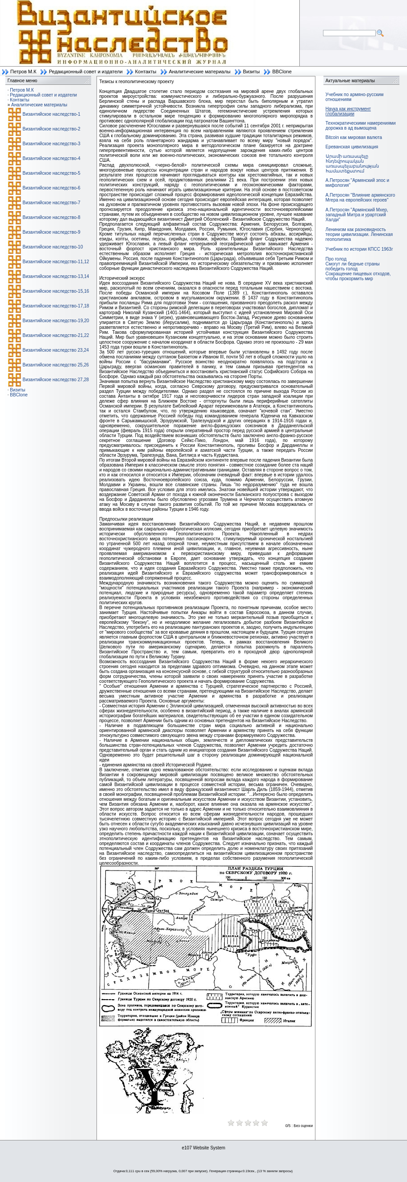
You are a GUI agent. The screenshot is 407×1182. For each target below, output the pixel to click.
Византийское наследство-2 (51, 128)
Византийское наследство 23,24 (56, 350)
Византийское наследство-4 (51, 158)
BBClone (281, 71)
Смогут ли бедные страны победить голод (353, 266)
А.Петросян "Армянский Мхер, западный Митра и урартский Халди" (357, 214)
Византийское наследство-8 (51, 217)
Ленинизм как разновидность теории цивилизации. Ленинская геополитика (359, 234)
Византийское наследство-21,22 (56, 335)
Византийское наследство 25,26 (56, 364)
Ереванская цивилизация (352, 146)
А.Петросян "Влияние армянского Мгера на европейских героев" (360, 197)
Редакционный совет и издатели (85, 71)
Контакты (145, 71)
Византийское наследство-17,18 (56, 305)
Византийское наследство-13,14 (56, 276)
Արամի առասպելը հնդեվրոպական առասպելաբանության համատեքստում (352, 163)
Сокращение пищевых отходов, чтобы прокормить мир (358, 276)
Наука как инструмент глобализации (348, 111)
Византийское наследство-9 (51, 232)
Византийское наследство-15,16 (56, 291)
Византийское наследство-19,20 (56, 320)
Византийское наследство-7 (51, 202)
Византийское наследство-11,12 (56, 261)
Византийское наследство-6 (51, 187)
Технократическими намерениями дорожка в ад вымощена (361, 125)
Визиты (251, 71)
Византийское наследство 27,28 (56, 379)
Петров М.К (23, 71)
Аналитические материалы (200, 71)
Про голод (336, 259)
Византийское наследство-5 (51, 173)
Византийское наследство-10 (53, 246)
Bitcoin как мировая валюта (354, 137)
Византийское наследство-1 (51, 114)
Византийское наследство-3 (51, 143)
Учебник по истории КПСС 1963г (359, 249)
